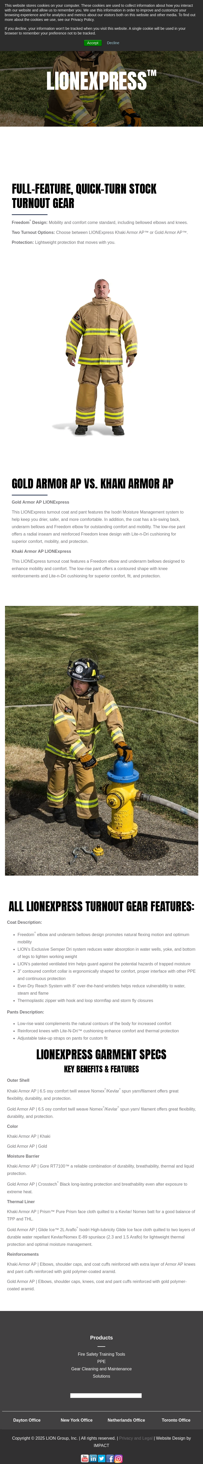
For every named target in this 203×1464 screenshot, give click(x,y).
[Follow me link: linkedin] (93, 1461)
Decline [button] (113, 43)
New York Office (76, 1420)
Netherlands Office (126, 1420)
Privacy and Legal (136, 1438)
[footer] (106, 1395)
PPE (101, 1361)
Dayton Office (26, 1420)
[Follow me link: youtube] (85, 1461)
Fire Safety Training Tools (101, 1354)
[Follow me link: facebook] (110, 1461)
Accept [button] (92, 43)
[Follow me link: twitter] (101, 1461)
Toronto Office (176, 1420)
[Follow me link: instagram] (118, 1461)
